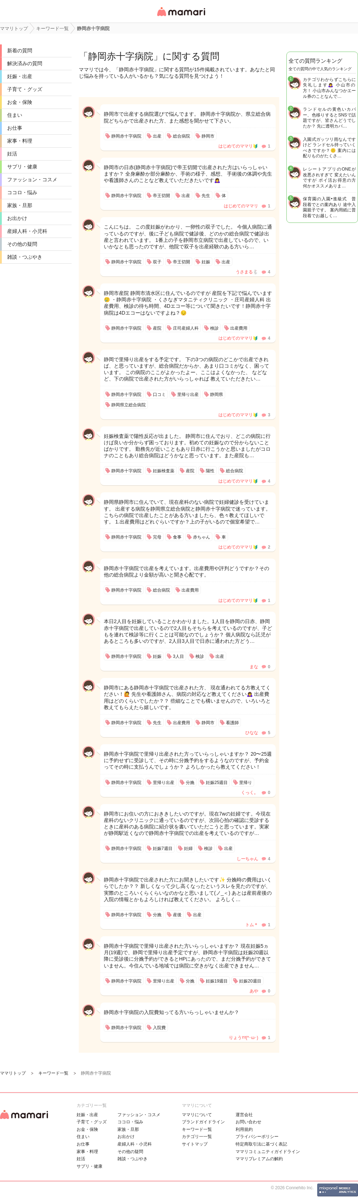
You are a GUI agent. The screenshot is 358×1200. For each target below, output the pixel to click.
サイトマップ (195, 1144)
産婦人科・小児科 (27, 231)
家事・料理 (19, 141)
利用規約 (244, 1129)
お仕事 (14, 128)
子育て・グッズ (24, 89)
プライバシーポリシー (257, 1136)
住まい (14, 115)
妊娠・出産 (19, 76)
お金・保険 (19, 102)
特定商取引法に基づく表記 (261, 1144)
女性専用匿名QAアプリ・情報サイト (180, 16)
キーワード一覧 (197, 1129)
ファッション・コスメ (32, 179)
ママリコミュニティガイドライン (268, 1151)
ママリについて (197, 1114)
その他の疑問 (22, 244)
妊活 (12, 154)
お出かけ (17, 218)
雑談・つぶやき (24, 257)
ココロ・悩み (22, 192)
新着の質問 (19, 50)
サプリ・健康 (22, 166)
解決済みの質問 (24, 63)
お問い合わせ (248, 1121)
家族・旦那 (19, 205)
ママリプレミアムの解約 (259, 1158)
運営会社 (244, 1114)
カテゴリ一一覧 (197, 1136)
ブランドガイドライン (203, 1121)
